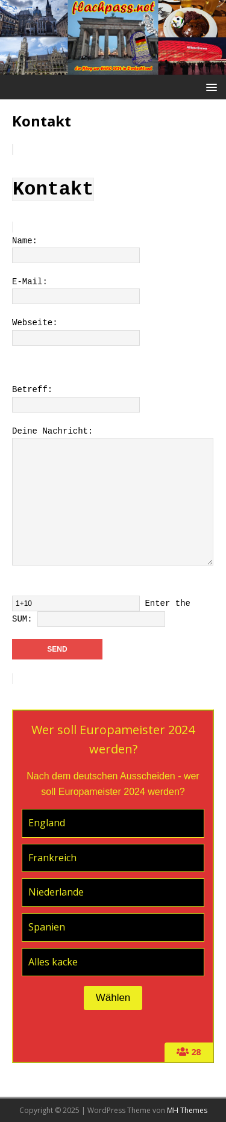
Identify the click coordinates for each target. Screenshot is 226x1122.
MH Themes (187, 1110)
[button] (209, 86)
